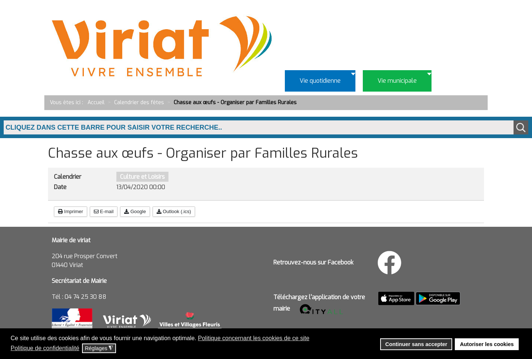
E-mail (103, 211)
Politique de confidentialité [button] (45, 348)
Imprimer (70, 211)
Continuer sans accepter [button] (416, 344)
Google (135, 211)
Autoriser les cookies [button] (487, 344)
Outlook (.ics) (174, 211)
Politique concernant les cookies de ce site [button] (254, 338)
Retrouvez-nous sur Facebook (313, 262)
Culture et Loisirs (142, 177)
